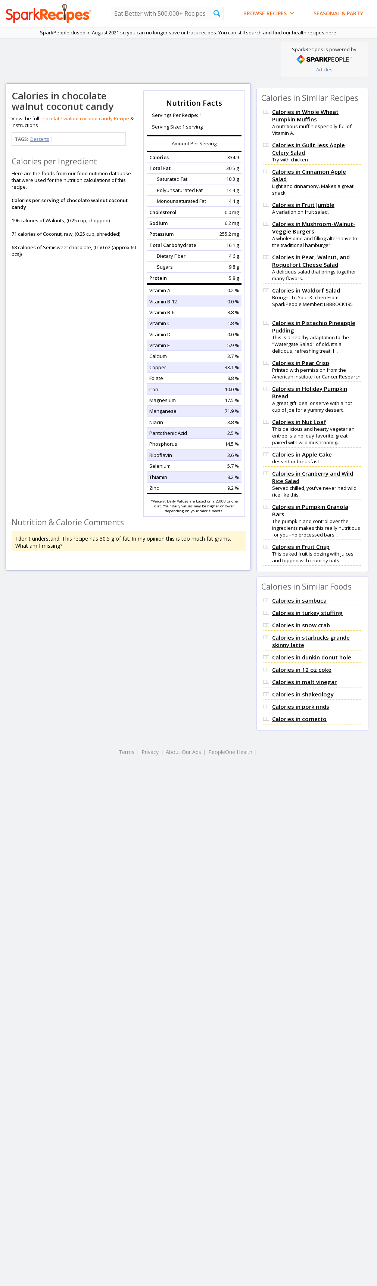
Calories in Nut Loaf (299, 422)
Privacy (150, 751)
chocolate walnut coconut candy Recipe (84, 118)
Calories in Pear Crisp (300, 363)
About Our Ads (183, 751)
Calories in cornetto (299, 719)
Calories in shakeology (303, 694)
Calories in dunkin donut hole (311, 657)
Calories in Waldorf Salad (306, 290)
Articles (324, 69)
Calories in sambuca (299, 600)
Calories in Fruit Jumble (303, 204)
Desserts (39, 139)
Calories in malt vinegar (304, 682)
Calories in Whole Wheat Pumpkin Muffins (305, 115)
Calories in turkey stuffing (307, 612)
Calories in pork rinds (300, 706)
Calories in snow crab (301, 625)
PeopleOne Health (230, 751)
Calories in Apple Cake (302, 454)
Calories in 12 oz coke (301, 669)
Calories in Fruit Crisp (301, 546)
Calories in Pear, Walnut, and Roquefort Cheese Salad (311, 260)
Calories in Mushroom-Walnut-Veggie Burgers (313, 227)
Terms (126, 751)
